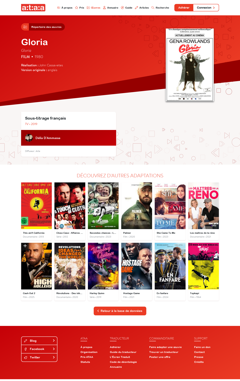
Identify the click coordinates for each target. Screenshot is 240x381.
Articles (138, 7)
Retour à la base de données (120, 312)
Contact (199, 353)
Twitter (39, 359)
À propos (61, 7)
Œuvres (90, 7)
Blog (39, 342)
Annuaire (107, 7)
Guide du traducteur (123, 353)
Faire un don (202, 348)
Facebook (39, 350)
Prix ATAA (86, 358)
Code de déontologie (123, 363)
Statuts (85, 363)
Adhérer (181, 8)
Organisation (88, 353)
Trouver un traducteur (163, 353)
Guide (123, 7)
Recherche (157, 7)
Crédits (199, 363)
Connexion (205, 8)
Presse (198, 358)
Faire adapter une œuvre (165, 348)
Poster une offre (159, 358)
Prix (75, 7)
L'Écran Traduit (120, 358)
